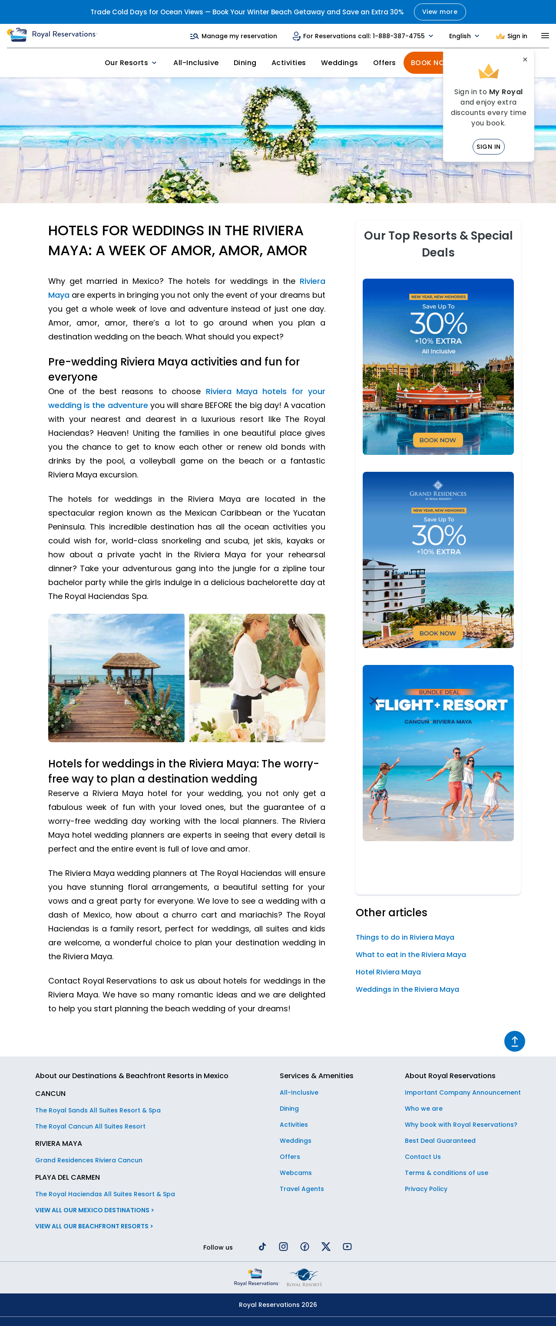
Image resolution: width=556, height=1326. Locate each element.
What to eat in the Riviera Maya (411, 955)
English (465, 36)
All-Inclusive (196, 63)
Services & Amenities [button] (317, 1076)
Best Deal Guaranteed (440, 1140)
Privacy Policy (426, 1189)
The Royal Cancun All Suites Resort (90, 1126)
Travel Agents (302, 1189)
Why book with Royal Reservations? (461, 1124)
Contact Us (423, 1156)
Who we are (424, 1108)
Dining (245, 63)
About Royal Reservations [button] (450, 1076)
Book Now (431, 63)
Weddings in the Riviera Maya (407, 989)
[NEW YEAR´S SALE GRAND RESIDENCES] (438, 646)
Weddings (339, 63)
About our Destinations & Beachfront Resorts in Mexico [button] (131, 1076)
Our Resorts (132, 63)
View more (440, 11)
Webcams (296, 1172)
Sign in (489, 146)
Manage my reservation (233, 36)
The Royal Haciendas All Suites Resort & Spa (105, 1194)
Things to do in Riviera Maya (405, 937)
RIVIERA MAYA (58, 1143)
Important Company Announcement (463, 1092)
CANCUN (50, 1094)
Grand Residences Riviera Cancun (88, 1160)
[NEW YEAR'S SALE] (438, 452)
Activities (288, 63)
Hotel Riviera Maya (388, 972)
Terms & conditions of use (446, 1172)
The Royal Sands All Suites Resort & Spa (98, 1110)
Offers (384, 63)
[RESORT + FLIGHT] (438, 839)
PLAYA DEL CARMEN (67, 1177)
